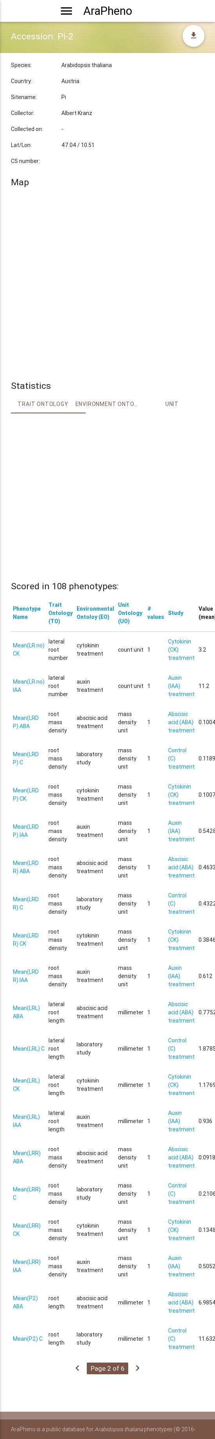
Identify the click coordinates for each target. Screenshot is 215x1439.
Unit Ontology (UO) (130, 613)
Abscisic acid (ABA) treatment (181, 722)
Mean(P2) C (28, 1338)
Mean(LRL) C (29, 1048)
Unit (172, 404)
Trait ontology (43, 404)
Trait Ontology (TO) (60, 613)
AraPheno (107, 11)
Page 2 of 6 (107, 1368)
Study (175, 613)
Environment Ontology (107, 404)
